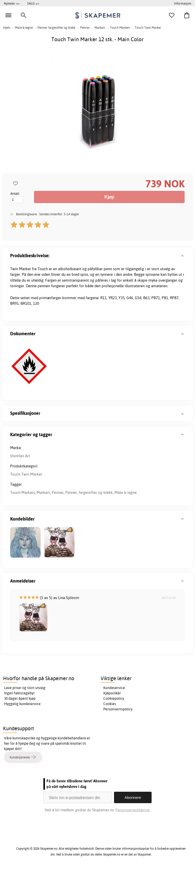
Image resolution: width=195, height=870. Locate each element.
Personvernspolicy (118, 709)
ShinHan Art (20, 455)
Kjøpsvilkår (112, 693)
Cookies (109, 703)
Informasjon (182, 3)
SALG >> (33, 3)
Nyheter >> (12, 3)
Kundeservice (114, 687)
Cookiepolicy (113, 698)
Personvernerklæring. (132, 809)
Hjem (6, 27)
